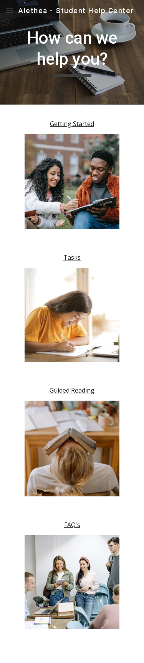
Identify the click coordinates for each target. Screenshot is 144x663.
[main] (72, 52)
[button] (9, 10)
